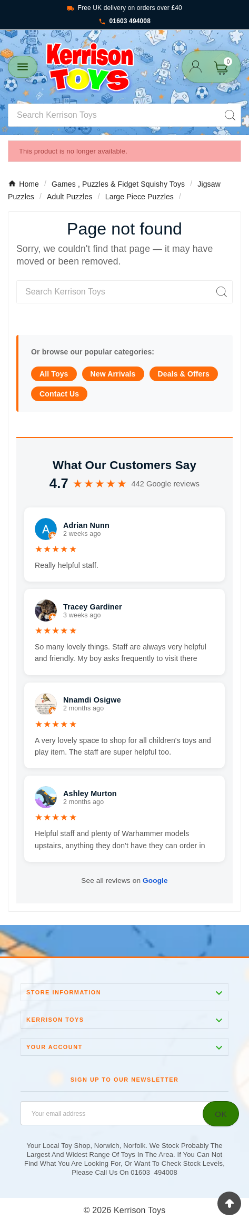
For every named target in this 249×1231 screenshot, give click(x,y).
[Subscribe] (221, 1113)
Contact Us (59, 394)
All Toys (53, 374)
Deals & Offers (184, 374)
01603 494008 (124, 21)
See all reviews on (124, 880)
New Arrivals (113, 374)
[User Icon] (196, 66)
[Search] (114, 115)
